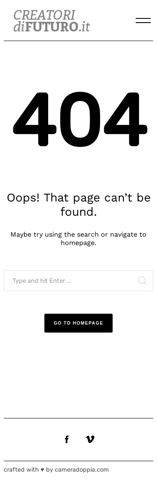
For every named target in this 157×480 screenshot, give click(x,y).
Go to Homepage (78, 322)
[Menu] (143, 20)
